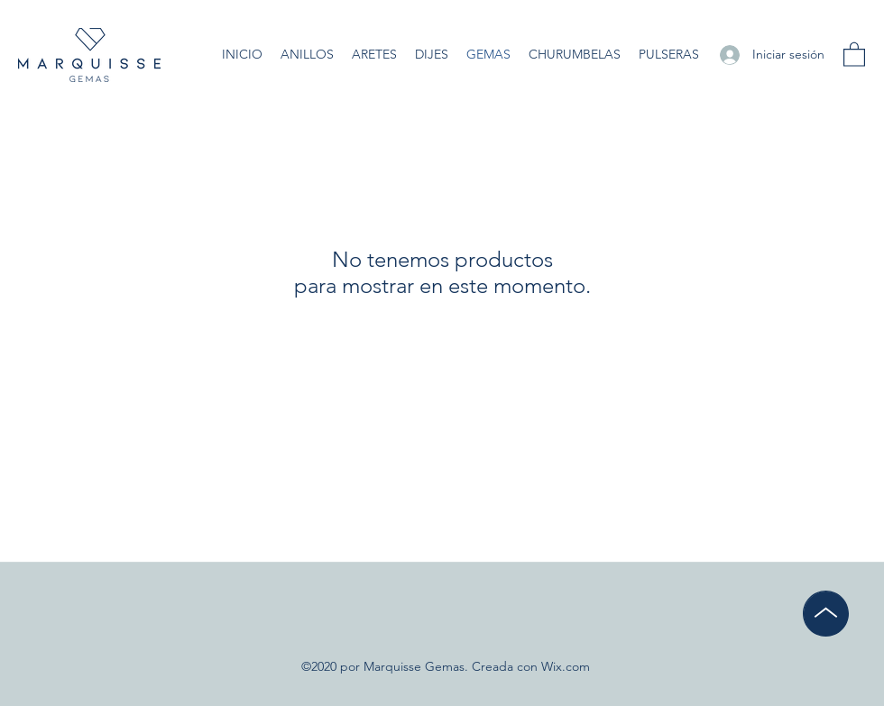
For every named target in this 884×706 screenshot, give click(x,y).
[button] (854, 54)
